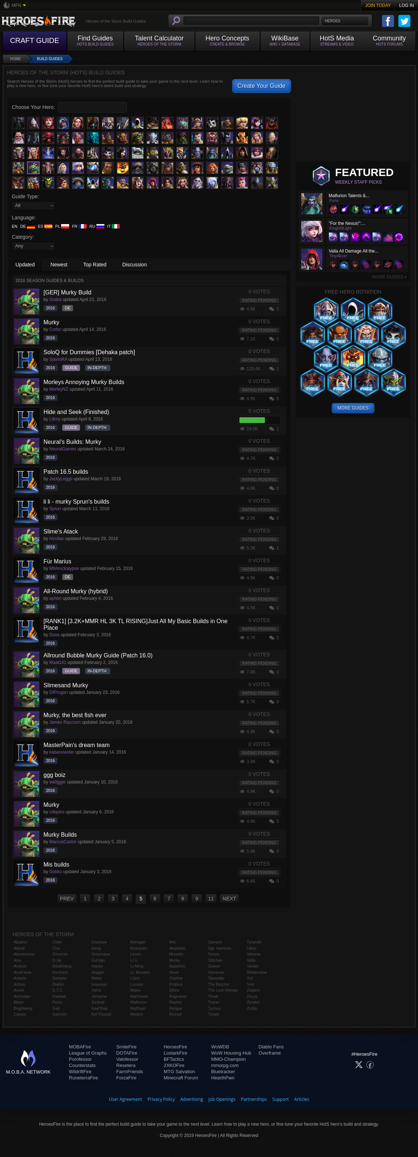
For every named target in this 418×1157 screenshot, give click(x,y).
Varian (252, 966)
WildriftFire (80, 1071)
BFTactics (174, 1059)
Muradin (176, 954)
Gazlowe (99, 942)
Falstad (58, 996)
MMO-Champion (228, 1059)
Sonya (213, 954)
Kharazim (138, 948)
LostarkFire (175, 1053)
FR (79, 226)
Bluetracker (223, 1071)
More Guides (389, 277)
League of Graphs (88, 1053)
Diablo (58, 984)
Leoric (135, 954)
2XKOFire (174, 1065)
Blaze (19, 1002)
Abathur (21, 942)
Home (15, 59)
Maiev (135, 990)
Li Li (134, 960)
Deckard (59, 972)
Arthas (19, 984)
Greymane (100, 954)
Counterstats (82, 1065)
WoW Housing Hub (231, 1053)
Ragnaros (178, 996)
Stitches (215, 960)
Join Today (378, 5)
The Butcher (219, 984)
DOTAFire (127, 1053)
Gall (56, 1008)
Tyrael (213, 1014)
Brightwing (23, 1008)
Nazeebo (177, 966)
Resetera (126, 1065)
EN (14, 226)
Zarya (252, 996)
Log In (406, 5)
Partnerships (254, 1099)
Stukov (214, 966)
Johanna (99, 996)
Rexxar (175, 1014)
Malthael (138, 1008)
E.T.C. (57, 990)
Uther (252, 948)
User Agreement (125, 1099)
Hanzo (97, 966)
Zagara (253, 990)
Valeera (253, 954)
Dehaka (59, 978)
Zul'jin (252, 1008)
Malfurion (138, 1002)
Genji (96, 948)
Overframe (270, 1053)
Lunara (136, 984)
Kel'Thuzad (101, 1014)
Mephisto (177, 948)
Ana (17, 960)
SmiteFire (126, 1046)
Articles (301, 1099)
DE (27, 226)
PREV (67, 899)
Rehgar (175, 1008)
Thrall (213, 996)
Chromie (60, 954)
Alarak (19, 948)
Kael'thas (99, 1008)
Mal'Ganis (139, 996)
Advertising (191, 1099)
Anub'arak (23, 972)
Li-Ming (136, 966)
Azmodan (22, 996)
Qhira (174, 990)
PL (62, 226)
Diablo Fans (271, 1046)
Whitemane (257, 972)
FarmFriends (129, 1071)
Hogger (97, 972)
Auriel (19, 990)
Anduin (20, 966)
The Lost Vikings (223, 990)
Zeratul (253, 1002)
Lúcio (135, 978)
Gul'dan (98, 960)
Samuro (215, 942)
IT (113, 226)
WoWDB (220, 1046)
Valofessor (127, 1059)
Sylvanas (216, 972)
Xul (250, 978)
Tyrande (254, 942)
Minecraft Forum (181, 1077)
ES (45, 226)
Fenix (57, 1002)
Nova (174, 972)
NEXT (229, 899)
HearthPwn (222, 1077)
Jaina (96, 990)
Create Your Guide (262, 86)
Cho (56, 948)
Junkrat (97, 1002)
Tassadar (216, 978)
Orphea (176, 978)
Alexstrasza (24, 954)
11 (211, 899)
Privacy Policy (161, 1099)
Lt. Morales (140, 972)
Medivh (136, 1014)
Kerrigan (138, 942)
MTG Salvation (179, 1071)
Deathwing (61, 966)
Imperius (99, 984)
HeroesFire (175, 1046)
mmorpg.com (225, 1065)
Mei (172, 942)
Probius (176, 984)
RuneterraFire (83, 1077)
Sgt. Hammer (220, 948)
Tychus (214, 1008)
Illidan (96, 978)
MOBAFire (80, 1046)
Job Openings (221, 1099)
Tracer (213, 1002)
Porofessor (80, 1059)
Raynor (175, 1002)
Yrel (250, 984)
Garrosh (59, 1014)
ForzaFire (126, 1077)
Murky (174, 960)
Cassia (20, 1014)
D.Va (56, 960)
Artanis (20, 978)
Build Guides (50, 59)
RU (96, 226)
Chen (57, 942)
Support (280, 1099)
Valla (251, 960)
